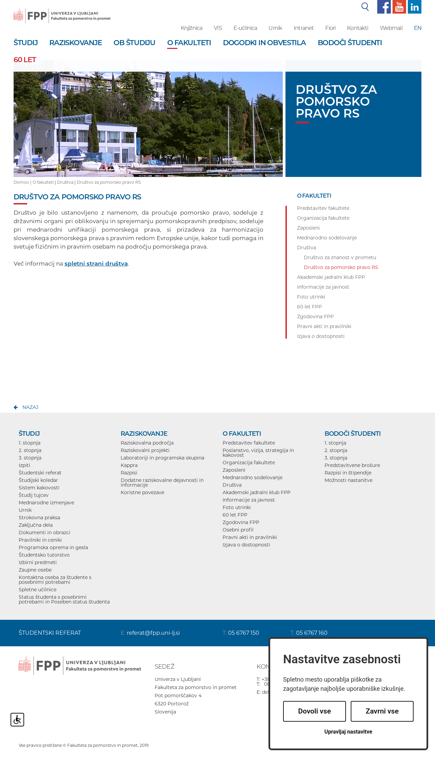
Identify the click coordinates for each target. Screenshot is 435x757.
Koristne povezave (142, 492)
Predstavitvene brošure (352, 465)
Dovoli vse (314, 711)
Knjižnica (191, 28)
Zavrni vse (382, 711)
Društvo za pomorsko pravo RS (109, 182)
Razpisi (129, 473)
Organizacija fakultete (249, 462)
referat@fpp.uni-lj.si (153, 633)
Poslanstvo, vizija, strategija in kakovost (258, 452)
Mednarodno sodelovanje (252, 477)
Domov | (23, 182)
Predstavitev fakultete (249, 443)
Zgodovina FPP (241, 522)
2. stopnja (30, 450)
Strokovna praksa (39, 518)
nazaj (30, 407)
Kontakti (357, 28)
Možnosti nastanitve (348, 480)
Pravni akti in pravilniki (250, 537)
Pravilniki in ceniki (40, 540)
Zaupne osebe (35, 570)
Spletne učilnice (37, 590)
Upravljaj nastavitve (348, 731)
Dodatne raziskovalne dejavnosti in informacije (162, 482)
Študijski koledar (38, 480)
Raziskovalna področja (147, 443)
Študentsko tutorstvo (44, 555)
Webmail (391, 28)
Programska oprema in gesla (53, 547)
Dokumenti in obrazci (44, 532)
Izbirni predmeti (38, 562)
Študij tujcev (34, 495)
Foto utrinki (237, 507)
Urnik (275, 28)
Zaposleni (234, 470)
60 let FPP (235, 515)
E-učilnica (245, 28)
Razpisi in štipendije (348, 473)
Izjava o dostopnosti (246, 545)
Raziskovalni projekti (145, 450)
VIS (218, 28)
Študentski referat (40, 473)
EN (417, 28)
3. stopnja (30, 458)
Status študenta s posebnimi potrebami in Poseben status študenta (64, 599)
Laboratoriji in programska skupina (162, 458)
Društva (65, 182)
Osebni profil (238, 530)
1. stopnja (29, 443)
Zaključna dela (36, 525)
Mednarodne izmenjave (46, 503)
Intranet (304, 28)
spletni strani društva (96, 263)
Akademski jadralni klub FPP (257, 492)
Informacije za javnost (249, 500)
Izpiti (24, 465)
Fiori (330, 28)
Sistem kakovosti (39, 488)
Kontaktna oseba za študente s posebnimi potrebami (55, 579)
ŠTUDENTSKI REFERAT (50, 633)
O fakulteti (43, 182)
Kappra (129, 465)
